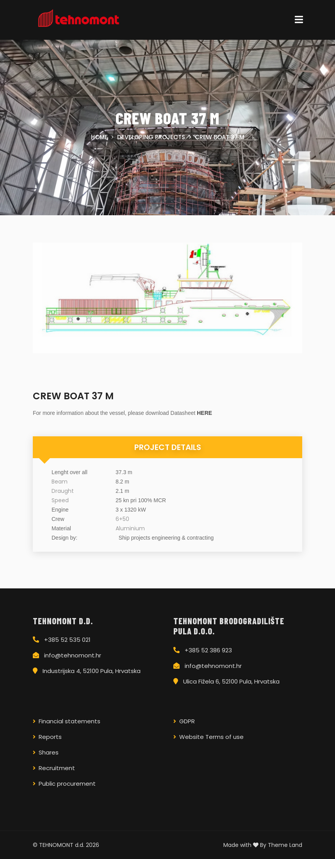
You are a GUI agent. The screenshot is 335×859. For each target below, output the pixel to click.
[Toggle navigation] (299, 20)
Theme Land (285, 845)
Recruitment (57, 768)
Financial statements (69, 721)
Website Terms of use (211, 737)
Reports (50, 737)
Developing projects (151, 137)
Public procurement (67, 783)
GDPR (187, 721)
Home (99, 137)
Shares (49, 752)
